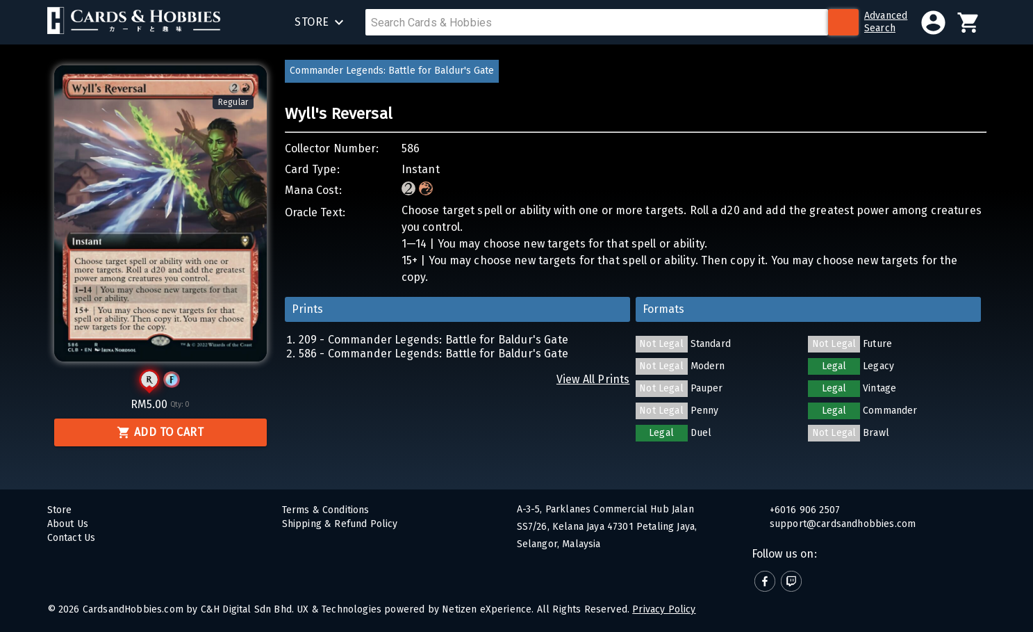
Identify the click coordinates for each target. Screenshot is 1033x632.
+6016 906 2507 (804, 510)
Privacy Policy (663, 609)
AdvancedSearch (885, 22)
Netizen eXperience (486, 609)
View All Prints (593, 379)
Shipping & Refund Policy (340, 524)
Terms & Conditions (326, 510)
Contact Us (71, 538)
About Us (67, 524)
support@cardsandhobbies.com (841, 524)
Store (59, 510)
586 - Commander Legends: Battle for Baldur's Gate (433, 353)
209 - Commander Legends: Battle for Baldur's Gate (433, 339)
